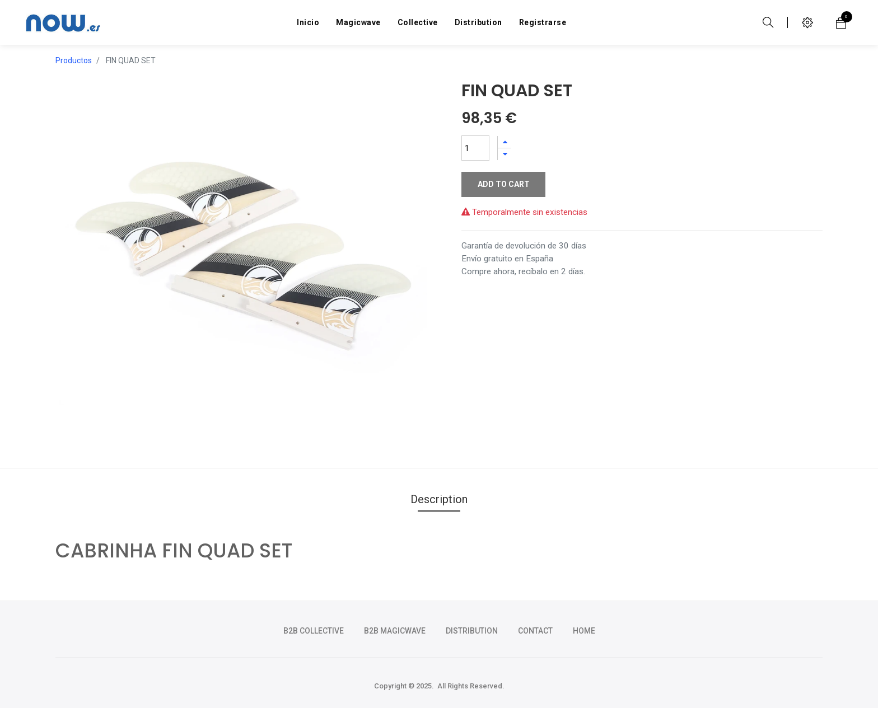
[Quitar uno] (504, 154)
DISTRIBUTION (472, 630)
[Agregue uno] (504, 142)
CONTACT (535, 630)
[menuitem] (308, 22)
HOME (584, 630)
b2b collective (313, 630)
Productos (73, 60)
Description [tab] (439, 499)
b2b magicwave (395, 630)
